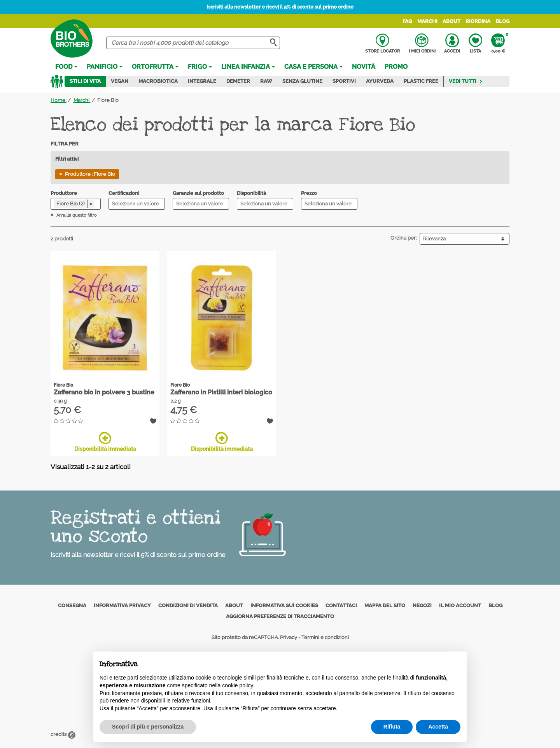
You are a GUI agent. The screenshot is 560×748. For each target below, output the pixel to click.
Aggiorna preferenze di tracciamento (280, 616)
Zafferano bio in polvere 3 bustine (104, 392)
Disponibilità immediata (105, 442)
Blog (502, 21)
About (451, 21)
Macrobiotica (158, 81)
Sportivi (344, 81)
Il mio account (460, 605)
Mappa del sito (384, 605)
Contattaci (341, 605)
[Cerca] (193, 43)
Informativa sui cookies (284, 605)
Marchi (427, 21)
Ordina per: (403, 238)
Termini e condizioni (325, 637)
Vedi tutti (466, 81)
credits (63, 734)
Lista (475, 43)
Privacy (288, 637)
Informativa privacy (122, 605)
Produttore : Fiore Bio (90, 174)
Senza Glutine (302, 81)
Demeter (238, 81)
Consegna (72, 605)
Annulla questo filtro (76, 215)
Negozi (422, 605)
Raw (266, 81)
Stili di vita (85, 81)
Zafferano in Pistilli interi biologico (221, 392)
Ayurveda (380, 81)
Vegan (119, 81)
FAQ (407, 21)
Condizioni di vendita (188, 605)
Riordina (478, 21)
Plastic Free (421, 81)
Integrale (202, 81)
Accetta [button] (438, 726)
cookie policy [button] (237, 685)
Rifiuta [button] (392, 726)
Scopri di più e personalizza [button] (148, 726)
